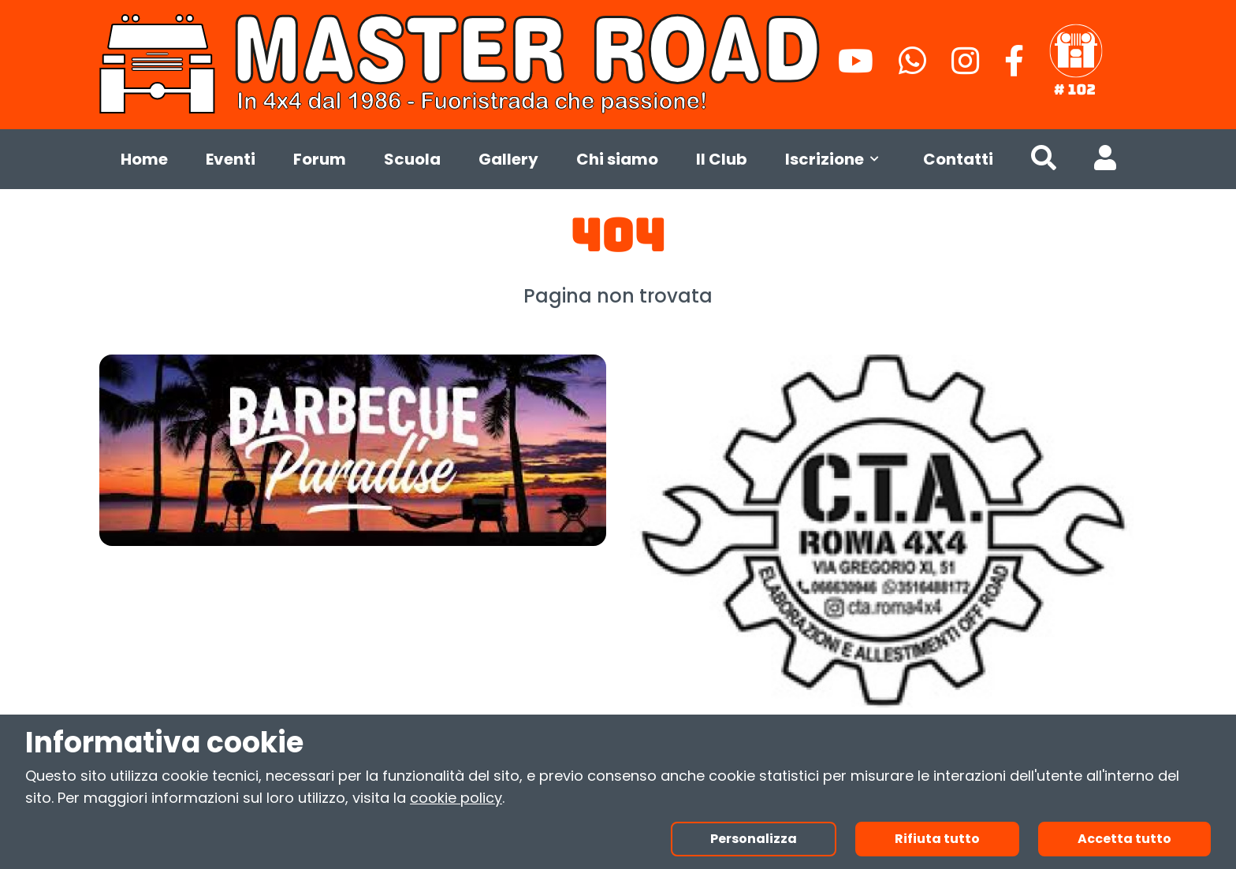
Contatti (958, 159)
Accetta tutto (1124, 839)
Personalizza (753, 839)
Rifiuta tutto (937, 839)
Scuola (412, 159)
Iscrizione (835, 159)
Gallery (508, 159)
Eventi (230, 159)
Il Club (721, 159)
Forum (319, 159)
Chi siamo (617, 159)
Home (144, 159)
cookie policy (456, 798)
